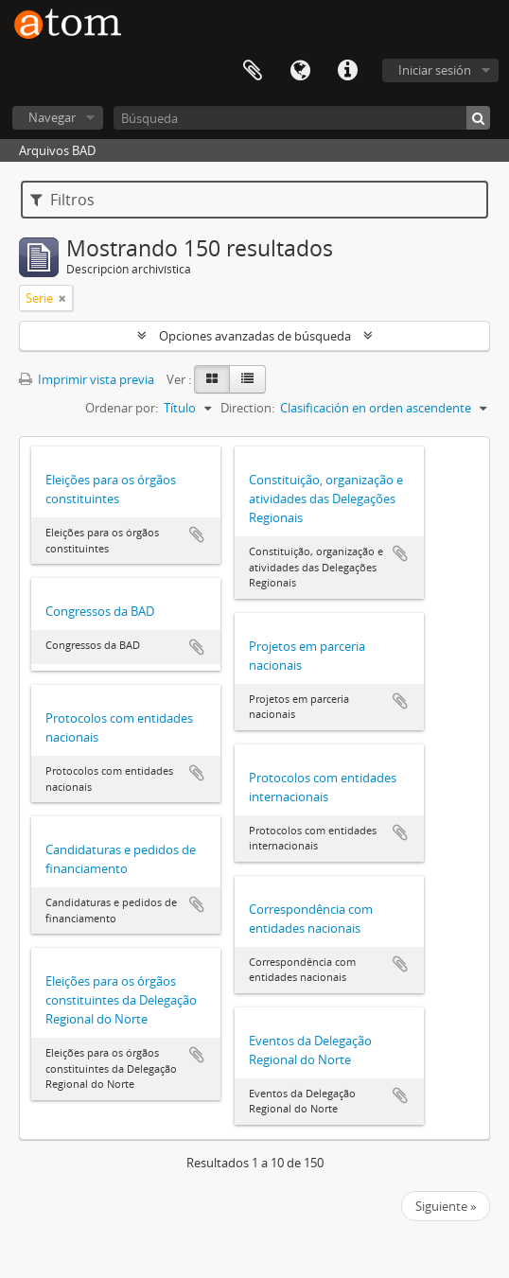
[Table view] (247, 379)
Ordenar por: (121, 407)
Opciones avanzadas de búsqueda (255, 335)
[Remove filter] (62, 298)
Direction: (247, 407)
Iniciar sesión (434, 70)
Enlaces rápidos (347, 71)
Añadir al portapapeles (196, 534)
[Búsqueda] (302, 118)
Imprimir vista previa (86, 379)
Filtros (62, 199)
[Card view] (212, 379)
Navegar (52, 117)
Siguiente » (445, 1206)
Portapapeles (252, 71)
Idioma (300, 71)
